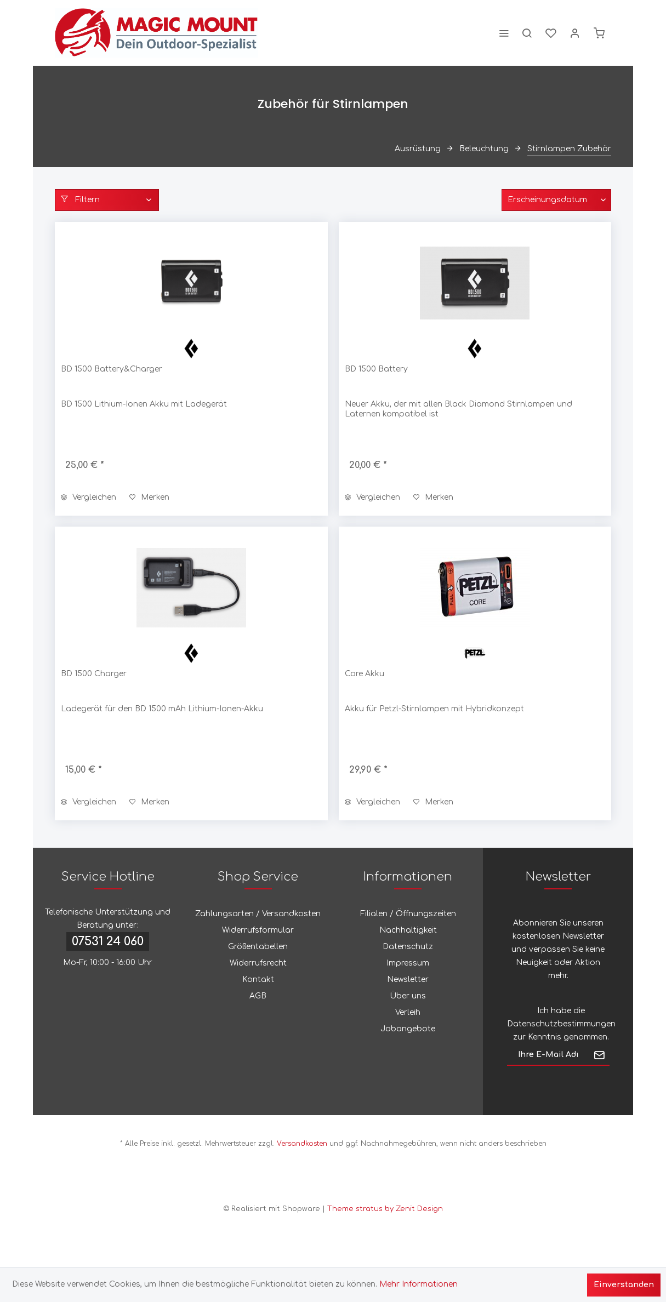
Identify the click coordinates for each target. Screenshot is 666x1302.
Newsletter (408, 979)
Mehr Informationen (418, 1284)
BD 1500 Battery (376, 369)
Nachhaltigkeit (408, 930)
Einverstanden (624, 1285)
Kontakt (258, 979)
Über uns (408, 996)
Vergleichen (88, 497)
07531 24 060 (108, 941)
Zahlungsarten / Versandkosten (258, 914)
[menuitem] (504, 33)
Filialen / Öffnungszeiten (408, 914)
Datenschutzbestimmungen (561, 1024)
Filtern (80, 199)
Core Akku (364, 674)
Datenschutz (408, 947)
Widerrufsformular (258, 930)
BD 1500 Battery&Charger (111, 369)
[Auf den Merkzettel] (149, 497)
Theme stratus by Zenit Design (385, 1209)
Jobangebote (407, 1029)
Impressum (407, 963)
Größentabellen (258, 947)
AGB (257, 996)
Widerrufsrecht (258, 963)
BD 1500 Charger (94, 674)
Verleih (407, 1012)
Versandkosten (302, 1143)
